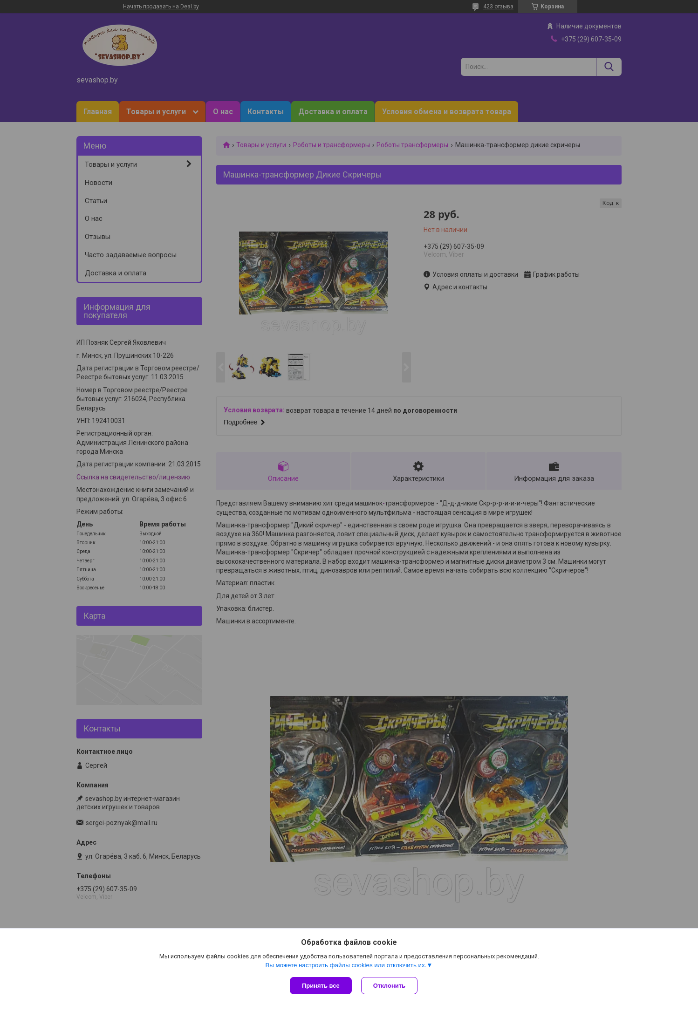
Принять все (321, 985)
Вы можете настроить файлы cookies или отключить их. (345, 965)
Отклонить (389, 985)
